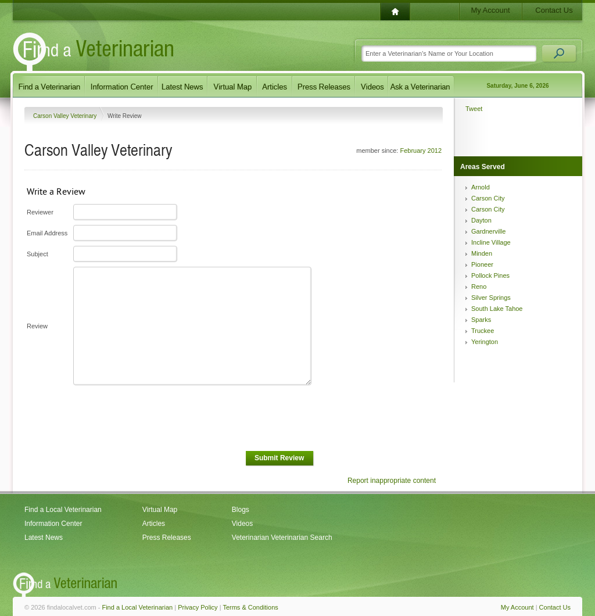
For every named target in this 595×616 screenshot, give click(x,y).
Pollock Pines (490, 275)
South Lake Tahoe (496, 308)
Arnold (480, 187)
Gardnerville (488, 231)
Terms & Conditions (250, 607)
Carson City (487, 198)
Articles (153, 524)
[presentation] (160, 418)
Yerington (484, 341)
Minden (481, 253)
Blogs (240, 510)
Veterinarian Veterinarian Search (282, 537)
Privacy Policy (197, 607)
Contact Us (553, 10)
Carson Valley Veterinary (65, 116)
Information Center (53, 524)
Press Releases (166, 537)
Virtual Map (159, 510)
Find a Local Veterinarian (63, 510)
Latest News (43, 537)
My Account (490, 10)
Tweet (473, 108)
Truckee (482, 330)
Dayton (481, 220)
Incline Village (491, 242)
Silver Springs (491, 297)
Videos (242, 524)
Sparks (481, 319)
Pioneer (482, 264)
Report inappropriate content (391, 481)
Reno (478, 286)
